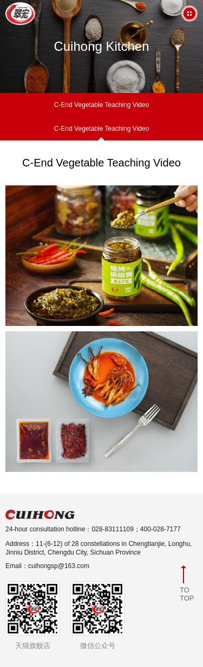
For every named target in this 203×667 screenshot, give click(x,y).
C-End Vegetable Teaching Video (101, 105)
